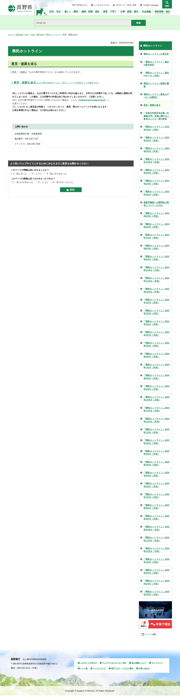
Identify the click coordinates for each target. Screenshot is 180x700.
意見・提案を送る (152, 105)
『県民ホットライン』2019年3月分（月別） (156, 128)
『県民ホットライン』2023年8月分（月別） (156, 247)
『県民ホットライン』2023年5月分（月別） (156, 214)
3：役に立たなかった (57, 174)
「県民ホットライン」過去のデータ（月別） (156, 74)
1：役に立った (20, 174)
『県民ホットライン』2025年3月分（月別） (156, 452)
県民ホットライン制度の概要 (156, 85)
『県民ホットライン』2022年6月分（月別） (156, 149)
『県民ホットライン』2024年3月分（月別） (156, 322)
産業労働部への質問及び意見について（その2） (156, 203)
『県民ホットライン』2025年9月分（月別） (156, 517)
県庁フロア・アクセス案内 (122, 673)
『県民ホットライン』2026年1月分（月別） (156, 560)
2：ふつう (37, 174)
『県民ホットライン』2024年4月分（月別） (156, 333)
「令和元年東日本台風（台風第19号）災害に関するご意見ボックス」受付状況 (156, 116)
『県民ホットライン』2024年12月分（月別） (156, 420)
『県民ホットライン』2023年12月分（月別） (156, 290)
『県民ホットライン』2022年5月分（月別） (156, 139)
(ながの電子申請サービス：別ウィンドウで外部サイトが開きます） (57, 83)
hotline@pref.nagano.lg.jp (92, 100)
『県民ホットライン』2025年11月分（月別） (156, 539)
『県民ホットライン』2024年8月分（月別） (156, 376)
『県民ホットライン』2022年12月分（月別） (156, 160)
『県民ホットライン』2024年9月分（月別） (156, 387)
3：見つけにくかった (63, 182)
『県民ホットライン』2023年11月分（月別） (156, 279)
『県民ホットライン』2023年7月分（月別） (156, 236)
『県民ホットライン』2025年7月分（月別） (156, 495)
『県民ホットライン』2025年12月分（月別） (156, 549)
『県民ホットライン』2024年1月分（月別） (156, 301)
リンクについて (99, 673)
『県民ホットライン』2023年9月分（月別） (156, 258)
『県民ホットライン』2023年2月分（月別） (156, 171)
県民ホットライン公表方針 (156, 54)
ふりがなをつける (101, 5)
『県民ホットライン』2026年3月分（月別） (156, 582)
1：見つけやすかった (23, 182)
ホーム (11, 35)
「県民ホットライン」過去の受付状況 (156, 63)
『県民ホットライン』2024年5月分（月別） (156, 344)
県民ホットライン (53, 35)
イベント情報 (153, 636)
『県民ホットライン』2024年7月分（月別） (156, 366)
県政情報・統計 (22, 35)
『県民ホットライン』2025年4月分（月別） (156, 463)
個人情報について (138, 667)
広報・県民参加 (37, 35)
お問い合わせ (144, 673)
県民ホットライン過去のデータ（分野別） (156, 95)
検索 (167, 6)
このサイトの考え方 (88, 667)
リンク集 (84, 673)
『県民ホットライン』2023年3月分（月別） (156, 182)
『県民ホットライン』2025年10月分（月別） (156, 528)
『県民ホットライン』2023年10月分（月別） (156, 268)
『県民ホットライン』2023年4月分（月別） (156, 193)
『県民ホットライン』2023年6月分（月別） (156, 225)
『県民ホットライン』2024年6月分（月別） (156, 355)
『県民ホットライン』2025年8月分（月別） (156, 506)
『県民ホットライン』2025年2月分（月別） (156, 441)
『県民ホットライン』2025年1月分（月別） (156, 430)
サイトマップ (157, 667)
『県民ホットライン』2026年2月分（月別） (156, 571)
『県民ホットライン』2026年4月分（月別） (156, 593)
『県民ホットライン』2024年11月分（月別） (156, 409)
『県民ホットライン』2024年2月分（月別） (156, 312)
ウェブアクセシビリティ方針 (114, 667)
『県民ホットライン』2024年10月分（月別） (156, 398)
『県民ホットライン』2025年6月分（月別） (156, 485)
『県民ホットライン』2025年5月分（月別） (156, 474)
